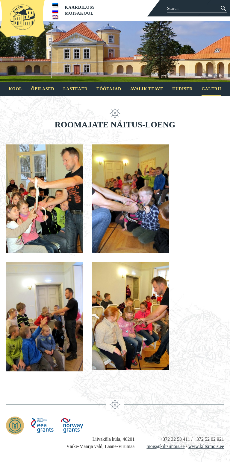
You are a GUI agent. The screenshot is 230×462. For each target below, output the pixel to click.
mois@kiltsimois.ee (165, 446)
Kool (15, 89)
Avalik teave (146, 89)
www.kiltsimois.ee (206, 446)
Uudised (182, 89)
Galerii (211, 89)
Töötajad (108, 89)
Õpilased (42, 89)
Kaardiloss (80, 7)
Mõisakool (79, 13)
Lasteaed (75, 89)
